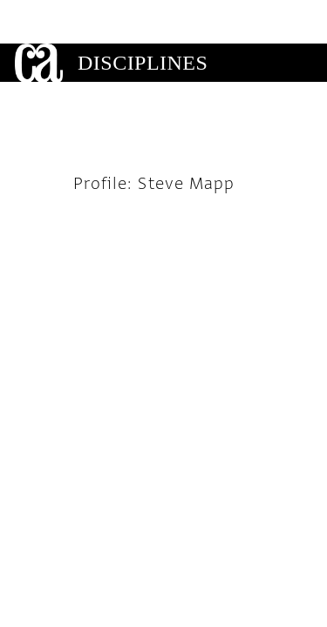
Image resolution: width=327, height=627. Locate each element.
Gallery (127, 57)
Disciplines (143, 19)
